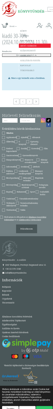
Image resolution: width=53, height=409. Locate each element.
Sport (32, 191)
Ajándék (24, 36)
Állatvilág (10, 141)
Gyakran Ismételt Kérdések (15, 332)
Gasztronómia (12, 155)
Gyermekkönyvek (30, 155)
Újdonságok (26, 40)
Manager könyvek (39, 172)
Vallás (22, 210)
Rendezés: (7, 51)
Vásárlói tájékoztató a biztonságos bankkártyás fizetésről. (26, 367)
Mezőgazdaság (12, 178)
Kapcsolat (25, 65)
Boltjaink (6, 286)
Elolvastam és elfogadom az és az (25, 218)
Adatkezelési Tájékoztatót (30, 219)
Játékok (36, 166)
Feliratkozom (26, 228)
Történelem (11, 210)
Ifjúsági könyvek (44, 161)
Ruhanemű (21, 191)
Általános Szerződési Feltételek (17, 316)
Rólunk (5, 294)
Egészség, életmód (34, 142)
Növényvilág (11, 185)
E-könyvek (22, 142)
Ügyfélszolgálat (9, 324)
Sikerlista (25, 55)
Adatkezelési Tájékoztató (14, 320)
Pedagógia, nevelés (43, 186)
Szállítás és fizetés (30, 60)
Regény (9, 191)
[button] (10, 24)
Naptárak (39, 178)
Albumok (36, 137)
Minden (9, 133)
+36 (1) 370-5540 (11, 268)
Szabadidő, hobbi (44, 193)
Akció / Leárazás (28, 45)
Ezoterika (35, 148)
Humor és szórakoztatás (31, 161)
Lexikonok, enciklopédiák (25, 172)
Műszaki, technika (27, 179)
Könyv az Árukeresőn (10, 380)
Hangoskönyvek (13, 159)
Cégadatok (7, 298)
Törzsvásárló (27, 70)
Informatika (11, 166)
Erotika (24, 148)
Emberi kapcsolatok (11, 149)
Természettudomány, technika (29, 204)
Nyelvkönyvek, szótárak (28, 186)
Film (46, 148)
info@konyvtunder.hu (14, 272)
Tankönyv (10, 198)
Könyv (23, 31)
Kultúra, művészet (10, 172)
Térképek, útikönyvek (11, 204)
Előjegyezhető (28, 50)
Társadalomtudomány (28, 198)
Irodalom (25, 166)
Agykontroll (11, 137)
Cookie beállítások (11, 336)
